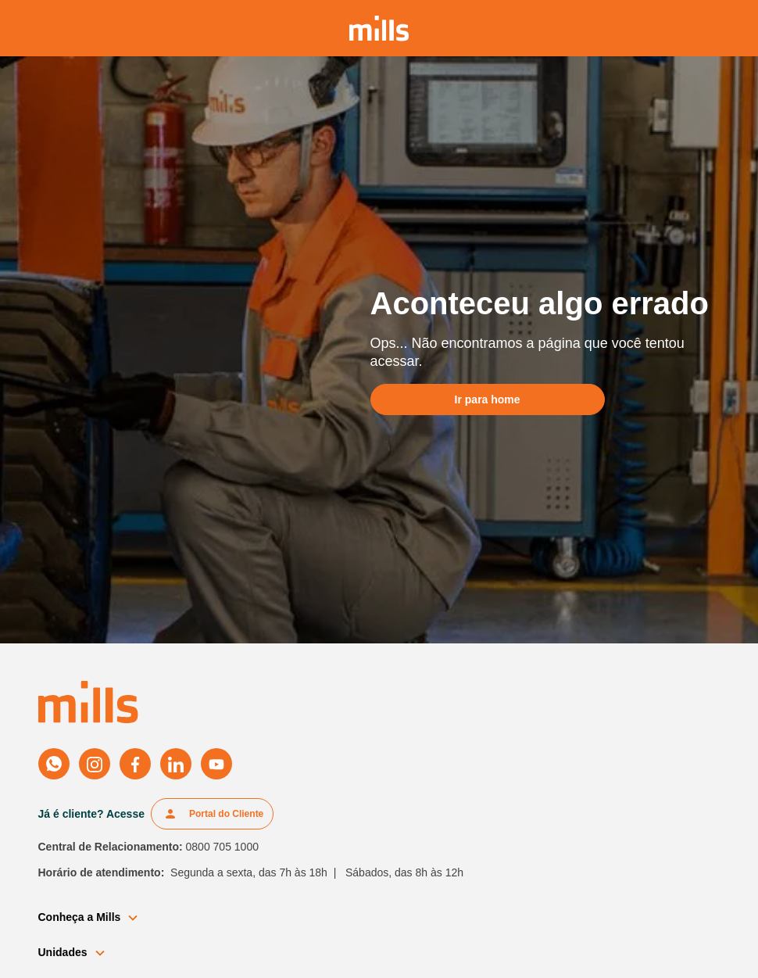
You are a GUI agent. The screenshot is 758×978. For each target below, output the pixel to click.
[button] (95, 917)
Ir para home (487, 399)
